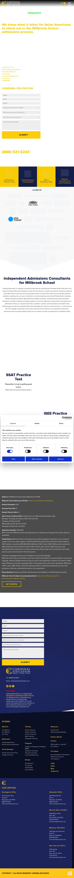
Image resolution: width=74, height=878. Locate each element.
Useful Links (55, 730)
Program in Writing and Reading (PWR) (35, 747)
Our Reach (28, 765)
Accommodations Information (60, 754)
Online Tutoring (30, 730)
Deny (13, 459)
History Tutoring (30, 732)
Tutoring (28, 727)
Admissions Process (57, 757)
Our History (54, 746)
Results (27, 760)
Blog (52, 769)
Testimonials (29, 767)
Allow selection (37, 459)
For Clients (54, 751)
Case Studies (29, 769)
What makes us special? (58, 744)
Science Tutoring (30, 734)
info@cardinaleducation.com (20, 681)
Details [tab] (37, 423)
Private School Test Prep (10, 753)
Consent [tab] (13, 423)
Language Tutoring (31, 738)
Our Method (6, 732)
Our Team (5, 734)
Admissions (6, 739)
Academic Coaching (31, 751)
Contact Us (54, 771)
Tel (61, 3)
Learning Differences (32, 755)
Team (64, 3)
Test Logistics (55, 759)
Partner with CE (56, 737)
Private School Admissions (10, 744)
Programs (28, 743)
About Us (5, 727)
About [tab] (61, 423)
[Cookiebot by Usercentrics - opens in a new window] (63, 417)
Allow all (60, 459)
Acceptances (29, 763)
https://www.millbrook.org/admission (41, 501)
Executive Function (31, 753)
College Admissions (8, 742)
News (53, 766)
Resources (54, 727)
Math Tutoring (29, 736)
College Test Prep (7, 755)
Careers (53, 741)
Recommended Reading (58, 732)
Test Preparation (7, 749)
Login (53, 763)
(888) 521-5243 (14, 678)
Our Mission (6, 730)
